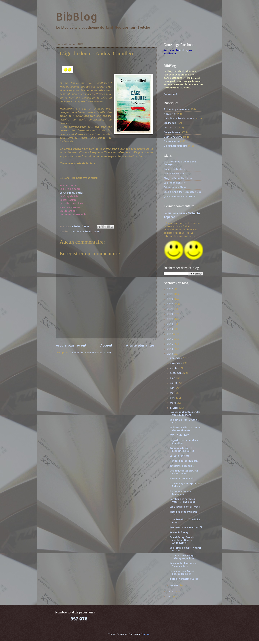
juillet (174, 382)
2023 (170, 304)
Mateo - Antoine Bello (182, 478)
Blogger (146, 634)
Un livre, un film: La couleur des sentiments (185, 429)
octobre (175, 368)
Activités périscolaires (177, 109)
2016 (170, 338)
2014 (170, 348)
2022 (170, 308)
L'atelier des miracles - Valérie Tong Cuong (183, 500)
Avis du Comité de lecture (86, 231)
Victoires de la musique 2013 (183, 513)
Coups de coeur (173, 132)
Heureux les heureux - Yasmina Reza (182, 564)
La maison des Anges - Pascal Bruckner (182, 572)
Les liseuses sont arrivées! (185, 506)
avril (173, 397)
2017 (170, 333)
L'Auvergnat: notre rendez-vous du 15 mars (185, 413)
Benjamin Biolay (178, 532)
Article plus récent (71, 345)
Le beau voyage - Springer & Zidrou (185, 485)
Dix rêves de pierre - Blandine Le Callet (181, 449)
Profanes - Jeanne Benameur (180, 492)
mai (172, 392)
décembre (176, 357)
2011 (170, 596)
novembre (176, 362)
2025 (170, 293)
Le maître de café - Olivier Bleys (184, 521)
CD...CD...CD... (171, 127)
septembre (176, 372)
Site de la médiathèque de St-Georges (181, 163)
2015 (170, 343)
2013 (170, 353)
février (174, 407)
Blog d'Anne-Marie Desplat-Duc (182, 191)
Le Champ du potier (71, 192)
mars (173, 402)
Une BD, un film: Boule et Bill (184, 421)
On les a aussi (172, 141)
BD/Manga (170, 122)
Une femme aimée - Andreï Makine (185, 549)
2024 (170, 299)
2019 (170, 323)
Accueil (106, 345)
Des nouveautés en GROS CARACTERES (183, 472)
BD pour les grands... (181, 465)
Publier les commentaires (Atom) (91, 352)
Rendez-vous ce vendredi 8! (185, 527)
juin (172, 387)
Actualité (169, 113)
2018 (170, 328)
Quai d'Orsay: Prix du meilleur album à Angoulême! (181, 540)
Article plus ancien (141, 345)
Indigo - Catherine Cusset (184, 578)
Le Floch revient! (179, 455)
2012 (170, 591)
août (173, 377)
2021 (170, 313)
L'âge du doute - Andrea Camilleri (183, 441)
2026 (170, 289)
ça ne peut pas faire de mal (180, 196)
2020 (170, 319)
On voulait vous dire (175, 145)
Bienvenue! (170, 94)
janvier (174, 585)
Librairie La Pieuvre (175, 173)
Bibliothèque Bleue (175, 187)
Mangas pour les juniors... (184, 460)
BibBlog (77, 16)
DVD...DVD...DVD (173, 136)
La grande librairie (175, 182)
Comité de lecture (174, 168)
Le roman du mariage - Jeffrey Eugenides (182, 557)
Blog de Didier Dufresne (178, 178)
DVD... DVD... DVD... (180, 435)
